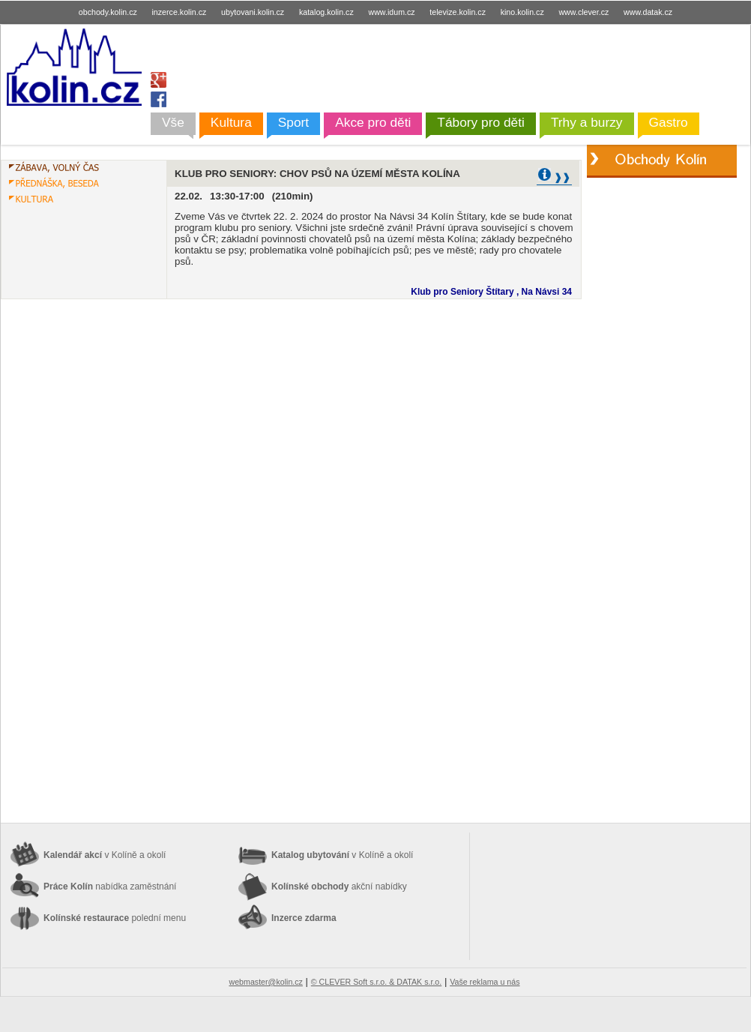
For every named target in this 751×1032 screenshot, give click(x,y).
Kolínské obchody (339, 886)
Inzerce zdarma (304, 918)
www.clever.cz (583, 12)
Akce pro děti (373, 122)
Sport (293, 122)
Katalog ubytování (342, 855)
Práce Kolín (109, 886)
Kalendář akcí (104, 855)
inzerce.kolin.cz (179, 12)
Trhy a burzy (587, 122)
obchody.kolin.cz (108, 12)
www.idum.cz (391, 12)
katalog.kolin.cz (326, 12)
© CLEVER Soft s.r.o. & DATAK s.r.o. (376, 981)
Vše (173, 122)
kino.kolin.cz (522, 12)
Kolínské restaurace (114, 918)
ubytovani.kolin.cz (252, 12)
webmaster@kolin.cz (265, 981)
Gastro (668, 122)
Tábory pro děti (481, 122)
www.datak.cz (648, 12)
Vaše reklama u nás (484, 981)
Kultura (231, 122)
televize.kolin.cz (457, 12)
